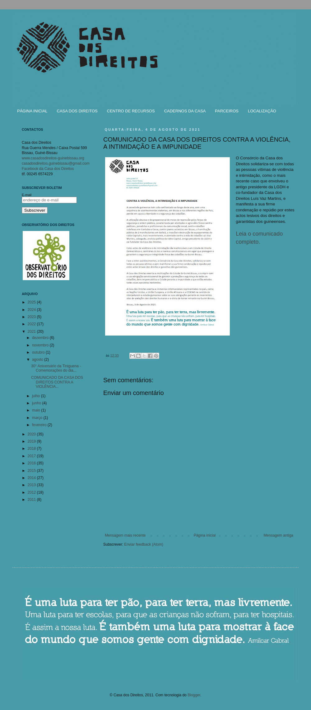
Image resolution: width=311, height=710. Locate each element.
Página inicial (205, 535)
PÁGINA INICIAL (32, 111)
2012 (32, 492)
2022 (32, 324)
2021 (32, 331)
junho (37, 403)
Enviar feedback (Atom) (143, 544)
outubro (39, 352)
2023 (32, 317)
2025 (32, 302)
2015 (32, 470)
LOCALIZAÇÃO (262, 111)
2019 (32, 441)
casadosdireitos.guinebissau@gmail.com (56, 163)
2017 (32, 456)
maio (36, 410)
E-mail (26, 195)
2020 (32, 434)
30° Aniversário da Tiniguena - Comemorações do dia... (56, 368)
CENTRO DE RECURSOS (131, 111)
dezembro (41, 338)
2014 (32, 478)
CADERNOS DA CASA (185, 111)
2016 (32, 463)
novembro (41, 345)
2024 (32, 310)
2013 (32, 485)
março (38, 418)
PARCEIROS (227, 111)
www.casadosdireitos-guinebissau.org (53, 158)
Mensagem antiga (278, 535)
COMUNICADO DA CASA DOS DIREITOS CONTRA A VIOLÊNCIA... (57, 382)
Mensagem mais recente (125, 535)
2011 (32, 499)
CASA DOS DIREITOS (77, 111)
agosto (38, 359)
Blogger (194, 695)
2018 (32, 448)
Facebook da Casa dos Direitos (48, 169)
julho (36, 396)
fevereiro (40, 425)
